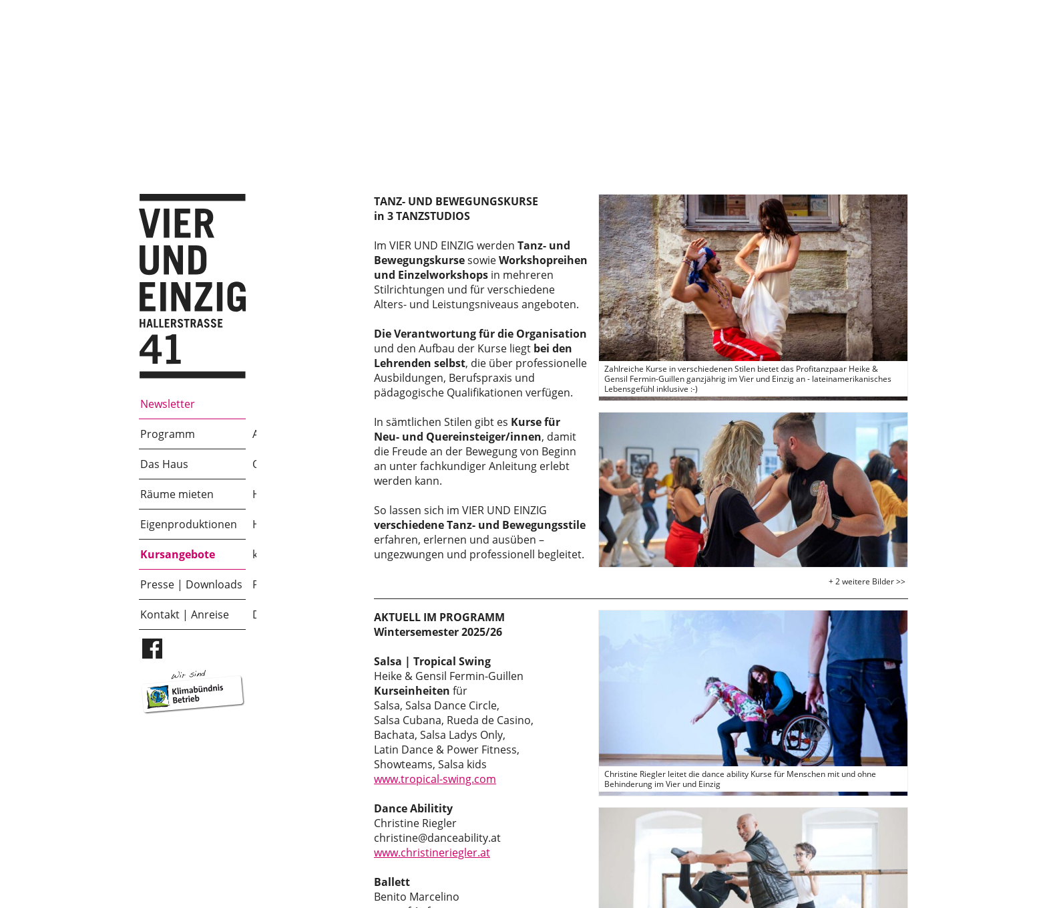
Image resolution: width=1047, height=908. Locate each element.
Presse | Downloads (191, 584)
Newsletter (167, 403)
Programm (167, 434)
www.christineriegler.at (432, 852)
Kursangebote (177, 554)
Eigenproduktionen (188, 524)
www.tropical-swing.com (435, 779)
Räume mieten (177, 494)
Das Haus (164, 464)
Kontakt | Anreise (184, 614)
